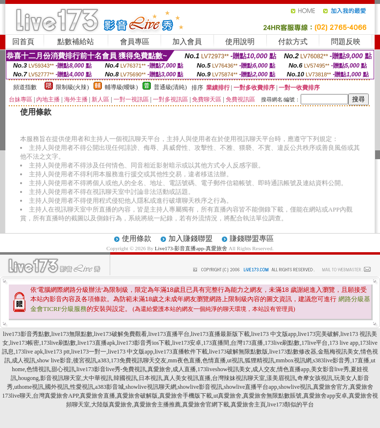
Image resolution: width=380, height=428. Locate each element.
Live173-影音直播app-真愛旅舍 (191, 248)
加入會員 (187, 42)
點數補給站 (75, 42)
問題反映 (345, 42)
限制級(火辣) (72, 87)
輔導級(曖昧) (121, 87)
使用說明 (240, 42)
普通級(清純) (170, 87)
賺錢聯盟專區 (252, 238)
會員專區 (134, 42)
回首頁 (23, 42)
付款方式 (293, 42)
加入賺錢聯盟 (190, 238)
